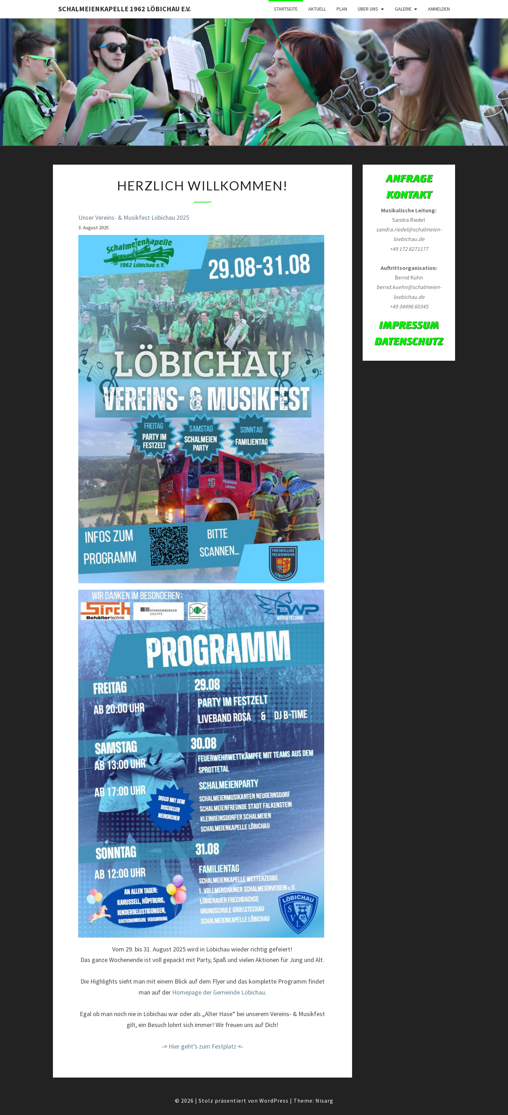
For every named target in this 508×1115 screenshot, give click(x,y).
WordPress (274, 1100)
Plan (342, 9)
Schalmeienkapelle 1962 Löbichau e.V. (124, 8)
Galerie (403, 9)
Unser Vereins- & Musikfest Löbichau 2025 (133, 217)
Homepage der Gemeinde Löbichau (218, 992)
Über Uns (368, 9)
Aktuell (317, 9)
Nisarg (324, 1100)
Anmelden (439, 9)
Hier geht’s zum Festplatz (202, 1046)
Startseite (286, 9)
